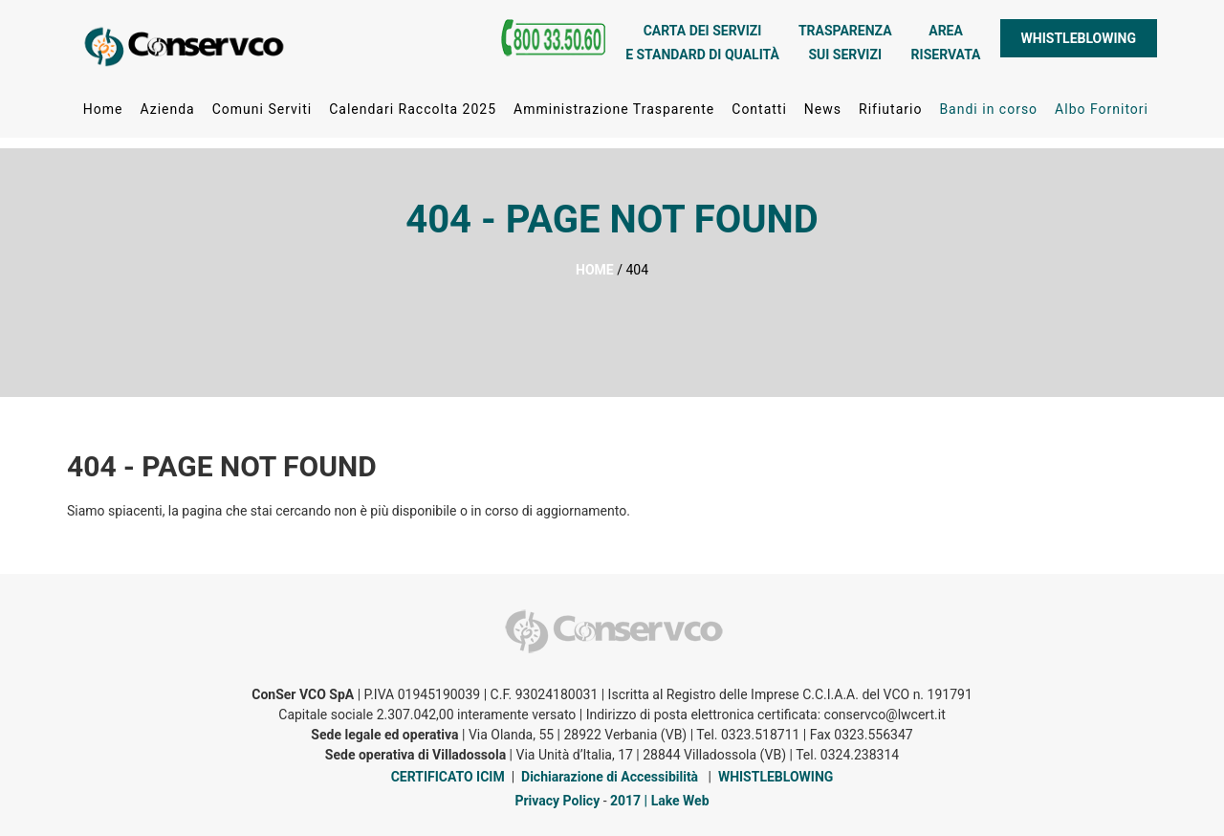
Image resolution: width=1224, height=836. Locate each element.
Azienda (167, 113)
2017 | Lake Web (660, 800)
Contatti (759, 113)
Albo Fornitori (1101, 113)
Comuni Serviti (262, 113)
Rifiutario (890, 113)
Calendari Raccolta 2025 (412, 113)
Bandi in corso (988, 113)
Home (103, 113)
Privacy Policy (557, 800)
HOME (595, 269)
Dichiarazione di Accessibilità (609, 776)
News (823, 113)
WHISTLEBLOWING (1078, 43)
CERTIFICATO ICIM (448, 776)
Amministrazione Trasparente (614, 113)
